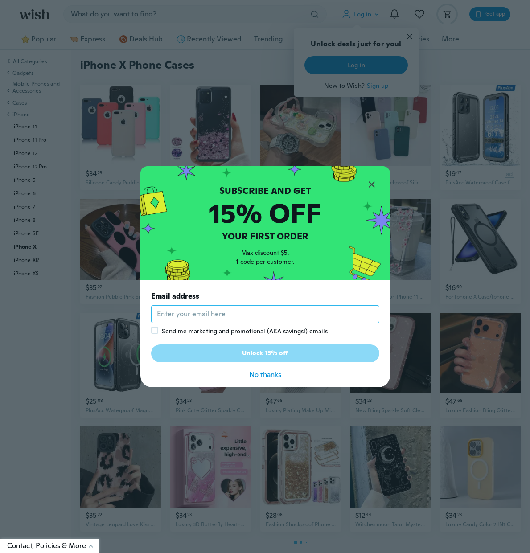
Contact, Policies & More (53, 545)
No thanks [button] (265, 374)
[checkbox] (154, 330)
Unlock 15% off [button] (265, 353)
